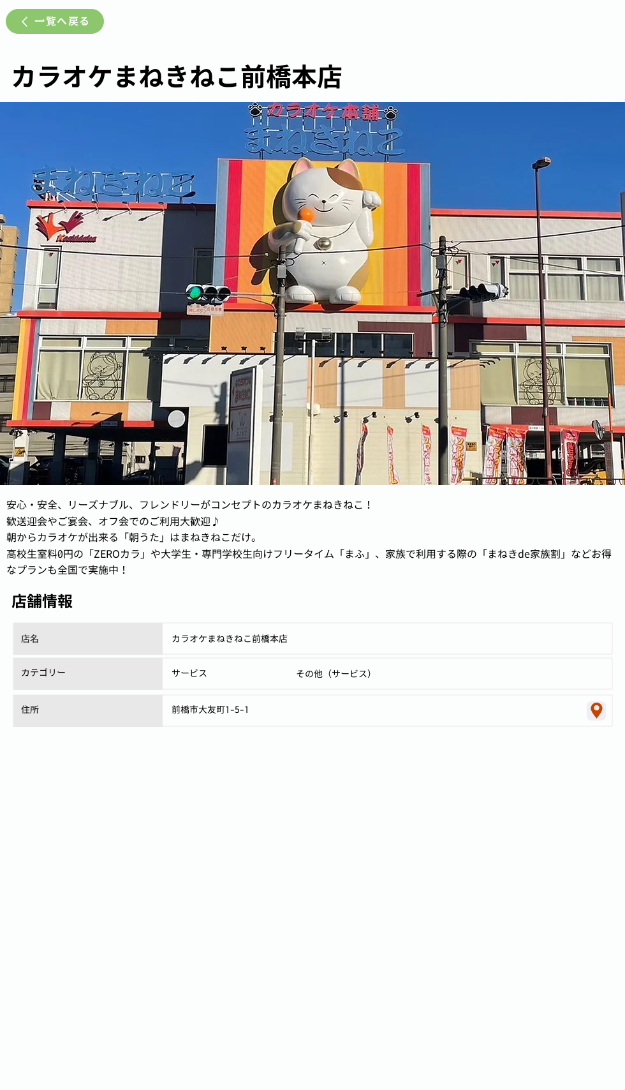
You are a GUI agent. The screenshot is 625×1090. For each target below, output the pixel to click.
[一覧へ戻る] (55, 21)
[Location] (596, 710)
